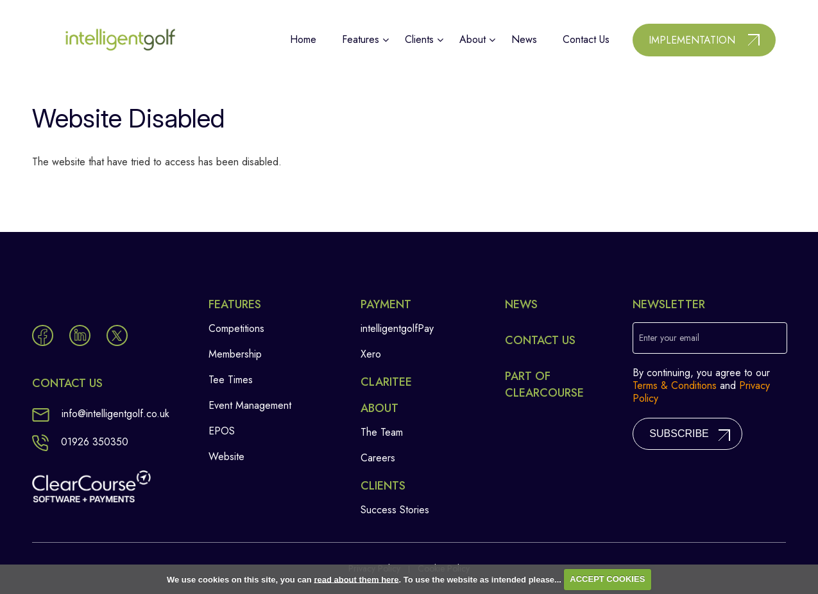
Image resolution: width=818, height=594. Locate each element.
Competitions (236, 328)
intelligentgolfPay (397, 328)
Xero (371, 354)
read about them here (356, 579)
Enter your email (669, 337)
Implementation (692, 40)
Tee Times (231, 379)
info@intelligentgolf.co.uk (100, 413)
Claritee (386, 382)
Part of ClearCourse (544, 384)
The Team (382, 432)
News (521, 304)
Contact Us (540, 340)
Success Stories (395, 509)
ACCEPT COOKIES (607, 579)
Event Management (250, 405)
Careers (378, 457)
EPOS (222, 431)
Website (226, 456)
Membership (235, 354)
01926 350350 (80, 441)
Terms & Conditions (675, 385)
